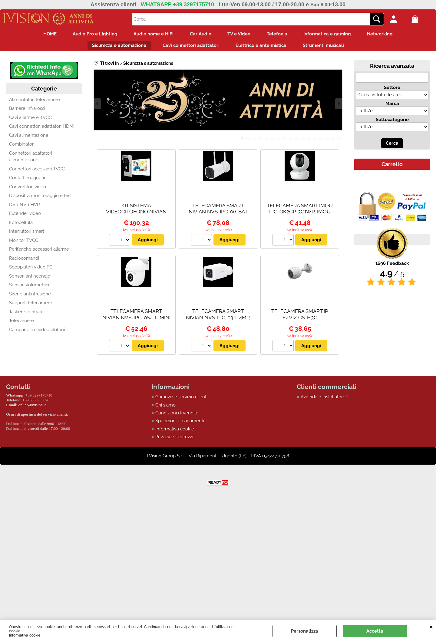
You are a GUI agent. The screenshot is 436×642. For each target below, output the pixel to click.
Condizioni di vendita (176, 415)
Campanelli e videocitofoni (37, 332)
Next (338, 106)
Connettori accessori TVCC (37, 171)
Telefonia (280, 34)
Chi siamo (165, 407)
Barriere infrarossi (27, 111)
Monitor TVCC (23, 243)
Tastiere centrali (25, 314)
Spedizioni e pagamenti (179, 423)
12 (309, 140)
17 (339, 140)
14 (321, 140)
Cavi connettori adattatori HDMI (41, 129)
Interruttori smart (26, 234)
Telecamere (21, 323)
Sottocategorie (392, 122)
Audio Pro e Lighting (90, 34)
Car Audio (199, 34)
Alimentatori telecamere (34, 102)
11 (303, 140)
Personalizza (304, 631)
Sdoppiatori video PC (30, 269)
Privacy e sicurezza (174, 440)
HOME (43, 34)
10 (297, 140)
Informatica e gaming (332, 34)
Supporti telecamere (30, 305)
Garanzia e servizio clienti (181, 399)
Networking (387, 34)
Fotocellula (21, 225)
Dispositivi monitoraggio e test (40, 198)
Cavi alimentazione (28, 138)
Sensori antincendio (29, 278)
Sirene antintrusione (30, 296)
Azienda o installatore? (324, 399)
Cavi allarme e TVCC (30, 120)
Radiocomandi (24, 261)
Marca (392, 106)
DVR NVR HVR (24, 207)
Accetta (374, 631)
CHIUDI (431, 626)
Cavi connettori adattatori (190, 47)
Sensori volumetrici (29, 287)
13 (315, 140)
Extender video (25, 216)
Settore (392, 90)
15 (327, 140)
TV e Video (240, 34)
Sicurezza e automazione (116, 47)
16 (333, 140)
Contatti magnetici (28, 180)
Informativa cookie (24, 635)
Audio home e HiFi (151, 34)
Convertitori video (27, 189)
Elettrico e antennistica (262, 47)
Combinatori (22, 147)
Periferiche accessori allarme (39, 252)
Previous (98, 106)
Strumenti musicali (326, 47)
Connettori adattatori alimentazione (30, 159)
